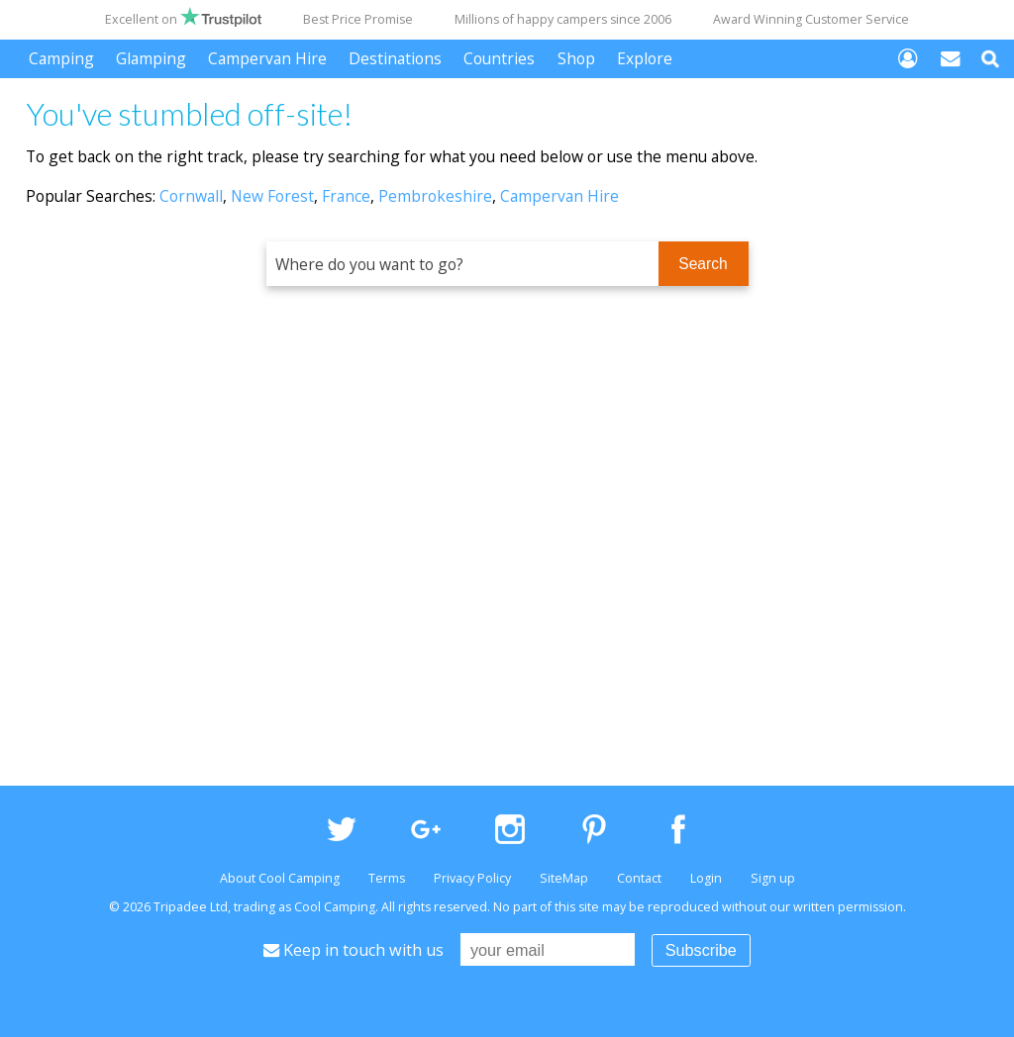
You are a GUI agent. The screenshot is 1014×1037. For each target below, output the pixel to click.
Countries (499, 58)
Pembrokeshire (435, 196)
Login (706, 878)
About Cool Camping (280, 878)
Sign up (773, 878)
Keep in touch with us (353, 950)
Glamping (151, 58)
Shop (576, 58)
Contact (639, 878)
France (346, 196)
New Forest (272, 196)
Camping (61, 58)
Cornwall (191, 196)
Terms (386, 878)
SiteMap (564, 878)
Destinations (395, 58)
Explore (644, 58)
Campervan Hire (559, 196)
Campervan (267, 58)
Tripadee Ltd (190, 906)
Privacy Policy (472, 878)
